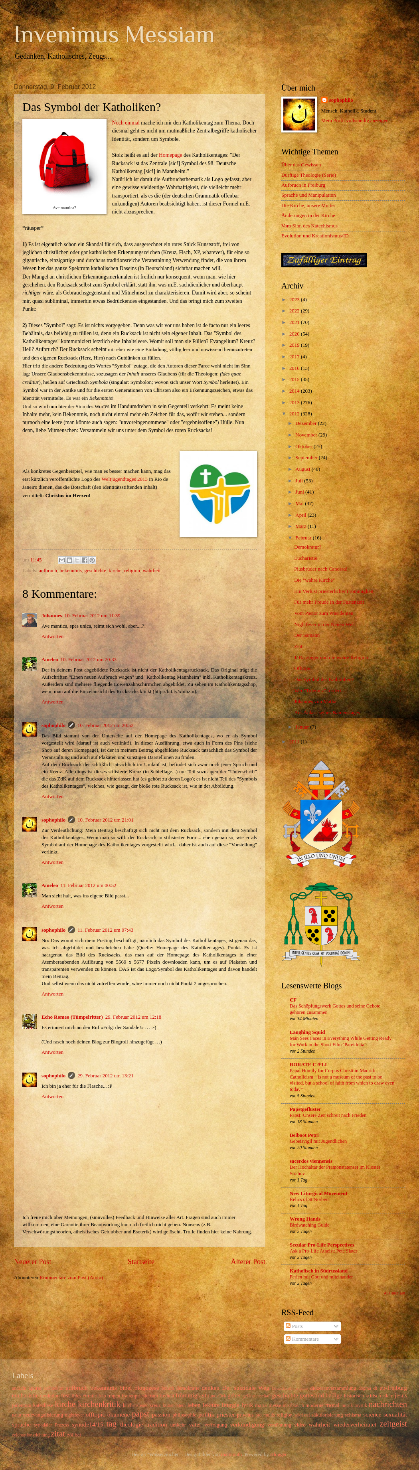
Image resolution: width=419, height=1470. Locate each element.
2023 (295, 299)
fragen (114, 1396)
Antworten (52, 636)
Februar (303, 538)
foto (102, 1396)
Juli (299, 481)
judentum (22, 1405)
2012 (295, 414)
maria (261, 1405)
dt (375, 1388)
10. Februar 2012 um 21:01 (105, 820)
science (372, 1414)
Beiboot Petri (304, 1135)
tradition (156, 1424)
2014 (295, 391)
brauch (168, 1388)
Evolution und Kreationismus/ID (315, 236)
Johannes (52, 615)
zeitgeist (393, 1423)
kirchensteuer (135, 1405)
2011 (295, 742)
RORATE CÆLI (308, 1064)
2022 (295, 311)
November (306, 435)
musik (347, 1405)
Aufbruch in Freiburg (303, 185)
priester (225, 1414)
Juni (300, 492)
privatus (245, 1415)
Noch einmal (126, 123)
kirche (115, 570)
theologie (131, 1424)
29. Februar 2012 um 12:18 (133, 1017)
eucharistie (25, 1395)
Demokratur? (307, 547)
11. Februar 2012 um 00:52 (88, 885)
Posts (294, 1326)
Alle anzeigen (394, 1293)
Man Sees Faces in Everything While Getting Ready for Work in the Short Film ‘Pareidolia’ (340, 1041)
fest (65, 1395)
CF (293, 1000)
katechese (43, 1405)
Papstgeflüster (305, 1109)
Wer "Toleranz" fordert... (319, 691)
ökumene (118, 1414)
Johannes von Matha (315, 701)
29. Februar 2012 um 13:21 (105, 1076)
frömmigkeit (191, 1395)
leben (193, 1404)
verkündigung (247, 1424)
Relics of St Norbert (309, 1199)
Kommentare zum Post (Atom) (71, 1277)
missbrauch (293, 1405)
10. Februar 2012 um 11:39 (93, 615)
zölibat (74, 1435)
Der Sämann (307, 635)
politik (206, 1414)
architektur (53, 1388)
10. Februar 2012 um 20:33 (88, 659)
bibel (125, 1387)
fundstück (217, 1396)
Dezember (306, 423)
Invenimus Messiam (114, 34)
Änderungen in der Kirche (308, 215)
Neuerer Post (32, 1262)
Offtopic (302, 668)
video (300, 1425)
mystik (360, 1405)
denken (210, 1387)
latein (181, 1405)
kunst (168, 1405)
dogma (364, 1388)
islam (387, 1396)
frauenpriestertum (140, 1396)
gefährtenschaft (256, 1396)
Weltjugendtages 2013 (124, 479)
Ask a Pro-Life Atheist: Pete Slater (323, 1251)
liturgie (230, 1404)
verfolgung (215, 1425)
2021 (295, 322)
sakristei (302, 1415)
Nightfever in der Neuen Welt (324, 624)
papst (140, 1413)
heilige (334, 1395)
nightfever (74, 1415)
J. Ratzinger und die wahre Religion (331, 657)
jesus (401, 1395)
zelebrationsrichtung (31, 1435)
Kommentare (302, 1339)
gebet (234, 1395)
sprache (21, 1424)
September (306, 457)
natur (17, 1415)
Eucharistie (305, 558)
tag (112, 1423)
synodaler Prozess (51, 1425)
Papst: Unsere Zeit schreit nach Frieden (328, 1115)
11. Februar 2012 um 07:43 (105, 930)
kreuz (155, 1405)
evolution (50, 1396)
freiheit (167, 1396)
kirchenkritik (99, 1404)
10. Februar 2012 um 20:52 (105, 725)
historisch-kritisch (362, 1396)
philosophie (184, 1415)
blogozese (146, 1387)
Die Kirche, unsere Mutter (308, 205)
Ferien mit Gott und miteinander (321, 1277)
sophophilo (53, 725)
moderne (315, 1405)
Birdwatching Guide (309, 1225)
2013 (295, 402)
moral (332, 1404)
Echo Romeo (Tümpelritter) (72, 1017)
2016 (295, 368)
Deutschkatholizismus (290, 1388)
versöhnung (279, 1425)
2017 (295, 357)
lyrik (247, 1404)
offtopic (95, 1414)
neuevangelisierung (43, 1415)
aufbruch (48, 570)
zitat (58, 1433)
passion (161, 1414)
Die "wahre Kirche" (314, 580)
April (301, 515)
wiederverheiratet (354, 1424)
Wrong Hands (305, 1219)
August (303, 469)
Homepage (170, 155)
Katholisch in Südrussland (319, 1271)
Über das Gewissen (301, 165)
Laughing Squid (307, 1032)
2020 (295, 334)
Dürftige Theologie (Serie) (308, 175)
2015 (295, 379)
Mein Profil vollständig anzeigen (355, 120)
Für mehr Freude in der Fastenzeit (329, 602)
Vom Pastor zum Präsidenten (323, 613)
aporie (34, 1388)
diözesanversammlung (333, 1388)
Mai (300, 503)
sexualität (395, 1414)
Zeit (298, 646)
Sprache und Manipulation (308, 195)
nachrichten (388, 1404)
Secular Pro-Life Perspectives (322, 1245)
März (301, 526)
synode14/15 (87, 1424)
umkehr (178, 1425)
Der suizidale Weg (245, 1387)
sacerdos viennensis (311, 1161)
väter (195, 1424)
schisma (353, 1415)
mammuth (231, 1454)
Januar (302, 727)
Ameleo (50, 659)
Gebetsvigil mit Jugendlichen (318, 1141)
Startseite (141, 1262)
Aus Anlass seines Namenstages (327, 712)
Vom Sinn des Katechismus (309, 226)
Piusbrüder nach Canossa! (321, 569)
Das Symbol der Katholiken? (324, 679)
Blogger (278, 1454)
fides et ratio (84, 1396)
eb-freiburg (393, 1387)
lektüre (211, 1404)
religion (132, 570)
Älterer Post (248, 1262)
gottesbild (312, 1395)
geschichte (95, 570)
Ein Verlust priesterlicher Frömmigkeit (334, 591)
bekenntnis (70, 570)
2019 (295, 345)
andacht (19, 1388)
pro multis (265, 1415)
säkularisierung (327, 1415)
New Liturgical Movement (318, 1193)
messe (275, 1405)
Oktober (304, 446)
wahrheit (151, 570)
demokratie (188, 1388)
